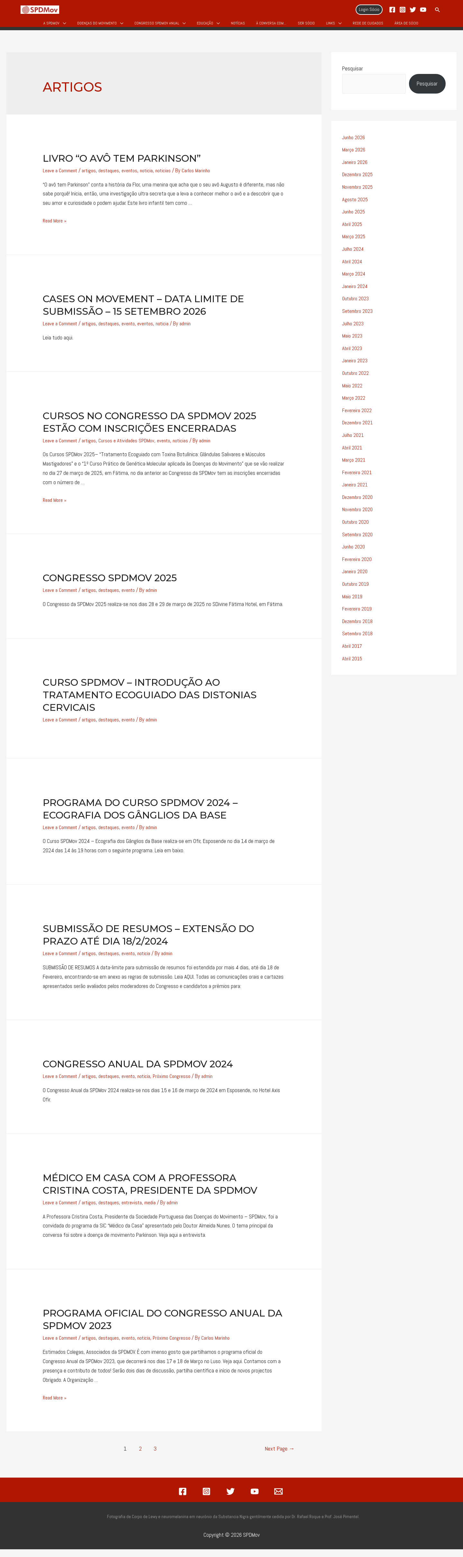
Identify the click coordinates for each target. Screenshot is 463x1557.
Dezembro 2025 (359, 180)
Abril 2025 (352, 229)
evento (136, 330)
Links (330, 26)
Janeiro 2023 (356, 364)
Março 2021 (354, 463)
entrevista (140, 1209)
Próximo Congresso (183, 1083)
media (160, 1209)
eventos (137, 176)
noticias (174, 176)
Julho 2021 (354, 438)
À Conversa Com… (271, 26)
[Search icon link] (437, 9)
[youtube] (255, 1499)
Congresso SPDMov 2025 (110, 585)
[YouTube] (423, 9)
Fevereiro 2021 (358, 475)
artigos (93, 176)
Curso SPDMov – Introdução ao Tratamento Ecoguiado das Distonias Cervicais (150, 702)
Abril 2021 (352, 451)
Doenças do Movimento (97, 26)
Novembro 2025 (359, 192)
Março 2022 (354, 401)
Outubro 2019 (356, 586)
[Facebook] (392, 9)
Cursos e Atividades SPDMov (133, 447)
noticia (156, 176)
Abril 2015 (352, 660)
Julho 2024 (354, 254)
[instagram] (207, 1499)
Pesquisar (352, 74)
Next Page (280, 1456)
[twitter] (231, 1499)
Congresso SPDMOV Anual (156, 26)
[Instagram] (402, 9)
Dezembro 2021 (359, 426)
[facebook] (183, 1499)
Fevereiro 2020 (358, 561)
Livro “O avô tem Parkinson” (122, 165)
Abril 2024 (352, 266)
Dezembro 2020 (359, 500)
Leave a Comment (62, 176)
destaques (115, 176)
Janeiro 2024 (356, 291)
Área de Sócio (406, 26)
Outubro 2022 (357, 377)
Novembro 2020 (359, 512)
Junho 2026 (354, 143)
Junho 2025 (355, 217)
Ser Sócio (306, 26)
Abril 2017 (352, 647)
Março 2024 (354, 278)
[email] (279, 1499)
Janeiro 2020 (356, 573)
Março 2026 (354, 155)
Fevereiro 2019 (358, 610)
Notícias (238, 26)
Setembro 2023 (359, 315)
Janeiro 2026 (356, 168)
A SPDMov (51, 26)
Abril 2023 (352, 352)
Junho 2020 (354, 549)
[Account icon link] (369, 10)
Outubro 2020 (356, 524)
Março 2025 (354, 242)
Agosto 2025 (356, 205)
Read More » (55, 227)
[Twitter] (413, 9)
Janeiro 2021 (356, 488)
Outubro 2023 (356, 303)
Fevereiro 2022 (358, 414)
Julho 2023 (354, 327)
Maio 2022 (353, 389)
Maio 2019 (353, 598)
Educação (205, 26)
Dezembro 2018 (359, 623)
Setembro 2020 (359, 537)
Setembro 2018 (359, 635)
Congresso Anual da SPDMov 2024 (138, 1071)
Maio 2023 (353, 340)
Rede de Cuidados (368, 26)
